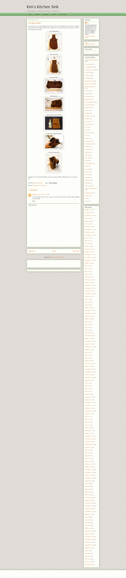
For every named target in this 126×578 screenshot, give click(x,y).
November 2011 (89, 405)
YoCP (86, 127)
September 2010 (89, 444)
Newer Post (31, 251)
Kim (88, 22)
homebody (88, 64)
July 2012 (87, 383)
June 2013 (87, 355)
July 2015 (87, 299)
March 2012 (88, 394)
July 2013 (87, 352)
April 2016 (87, 274)
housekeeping (89, 144)
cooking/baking (89, 67)
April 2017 (87, 243)
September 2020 (89, 215)
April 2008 (87, 525)
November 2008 (89, 506)
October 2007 (88, 542)
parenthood (88, 124)
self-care (87, 158)
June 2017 (87, 238)
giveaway (87, 121)
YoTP (86, 198)
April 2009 (87, 492)
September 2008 (89, 511)
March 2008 (88, 528)
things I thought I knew (91, 188)
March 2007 (88, 561)
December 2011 (89, 402)
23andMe (87, 183)
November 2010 (89, 439)
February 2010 (89, 464)
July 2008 (87, 517)
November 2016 (89, 257)
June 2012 (87, 386)
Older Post (76, 251)
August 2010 (88, 447)
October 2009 (89, 475)
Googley (87, 93)
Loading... (87, 52)
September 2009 (89, 478)
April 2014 (87, 330)
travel (86, 201)
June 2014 (87, 324)
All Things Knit (36, 185)
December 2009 (89, 469)
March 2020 (88, 221)
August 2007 (88, 547)
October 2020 (88, 212)
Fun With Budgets (89, 102)
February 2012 (89, 397)
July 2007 (87, 550)
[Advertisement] (38, 263)
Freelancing (45, 14)
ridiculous (87, 149)
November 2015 (89, 288)
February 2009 (89, 497)
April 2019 (87, 224)
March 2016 (88, 277)
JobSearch (87, 107)
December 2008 (89, 503)
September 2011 (89, 411)
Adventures (88, 96)
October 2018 (88, 226)
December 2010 (89, 436)
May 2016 (87, 271)
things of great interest (91, 60)
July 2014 (87, 321)
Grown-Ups (88, 72)
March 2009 (88, 494)
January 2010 (88, 467)
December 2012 (89, 369)
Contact (54, 14)
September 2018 (89, 229)
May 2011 (87, 422)
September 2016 (89, 260)
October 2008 (89, 508)
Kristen (34, 194)
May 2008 (87, 522)
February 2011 (89, 430)
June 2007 (87, 553)
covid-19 (87, 171)
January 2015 (88, 307)
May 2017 (87, 240)
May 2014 (87, 327)
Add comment (33, 205)
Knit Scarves (88, 185)
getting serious (89, 193)
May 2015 (87, 305)
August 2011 (88, 413)
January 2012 (88, 400)
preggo (87, 118)
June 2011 (87, 419)
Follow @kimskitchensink (90, 43)
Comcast (87, 174)
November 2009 (89, 472)
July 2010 (87, 450)
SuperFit (87, 152)
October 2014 (88, 316)
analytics (87, 177)
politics (87, 91)
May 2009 (87, 489)
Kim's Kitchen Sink (43, 7)
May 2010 (87, 455)
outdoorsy (88, 195)
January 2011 (88, 433)
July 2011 (87, 416)
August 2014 (88, 318)
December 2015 (89, 285)
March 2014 (88, 332)
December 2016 (89, 254)
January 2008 (88, 534)
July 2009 (87, 483)
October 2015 (88, 291)
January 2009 (88, 500)
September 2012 (89, 377)
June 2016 (87, 268)
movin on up (88, 132)
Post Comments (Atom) (57, 257)
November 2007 (89, 539)
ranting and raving (90, 70)
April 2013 (87, 358)
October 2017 (88, 232)
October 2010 (88, 441)
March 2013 (88, 360)
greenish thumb (89, 81)
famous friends (89, 83)
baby (86, 130)
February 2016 (89, 279)
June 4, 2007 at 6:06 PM (43, 194)
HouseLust (88, 75)
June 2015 (87, 302)
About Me (37, 14)
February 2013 (89, 363)
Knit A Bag (43, 185)
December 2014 (89, 310)
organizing (88, 78)
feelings (87, 155)
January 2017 (88, 251)
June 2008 (87, 520)
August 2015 (88, 296)
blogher (87, 138)
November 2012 (89, 372)
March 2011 (88, 427)
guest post (88, 180)
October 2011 (88, 408)
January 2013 (88, 366)
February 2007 (89, 564)
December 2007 (89, 536)
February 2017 (89, 249)
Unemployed (88, 104)
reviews (87, 110)
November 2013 (89, 341)
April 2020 (87, 218)
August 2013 (88, 349)
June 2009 (87, 486)
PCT (86, 135)
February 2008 (89, 531)
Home (30, 14)
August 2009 (88, 480)
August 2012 (88, 380)
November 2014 (89, 313)
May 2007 (87, 556)
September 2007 (89, 545)
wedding (87, 113)
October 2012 (88, 374)
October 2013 (88, 344)
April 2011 (87, 425)
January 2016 (88, 282)
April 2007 (87, 559)
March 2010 (88, 461)
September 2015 (89, 293)
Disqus (87, 160)
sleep (86, 166)
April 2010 (87, 458)
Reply (33, 201)
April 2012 (87, 391)
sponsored (88, 141)
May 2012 (87, 388)
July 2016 (87, 265)
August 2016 (88, 263)
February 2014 (89, 335)
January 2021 (88, 210)
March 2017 (88, 246)
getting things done (90, 86)
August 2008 (88, 514)
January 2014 (88, 338)
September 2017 (89, 235)
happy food (88, 99)
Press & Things (62, 14)
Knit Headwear (89, 163)
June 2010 (87, 453)
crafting (87, 146)
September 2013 (89, 346)
